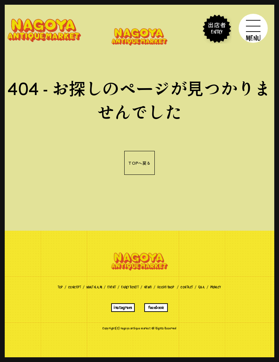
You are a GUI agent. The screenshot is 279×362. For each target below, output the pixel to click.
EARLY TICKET (129, 287)
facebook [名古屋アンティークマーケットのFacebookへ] (156, 307)
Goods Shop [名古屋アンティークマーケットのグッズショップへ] (165, 287)
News (148, 287)
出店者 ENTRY (217, 29)
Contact (187, 287)
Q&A (201, 287)
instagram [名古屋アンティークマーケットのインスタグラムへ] (123, 307)
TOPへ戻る (139, 163)
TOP (60, 287)
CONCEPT (74, 287)
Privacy (215, 287)
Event (112, 287)
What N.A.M (94, 287)
